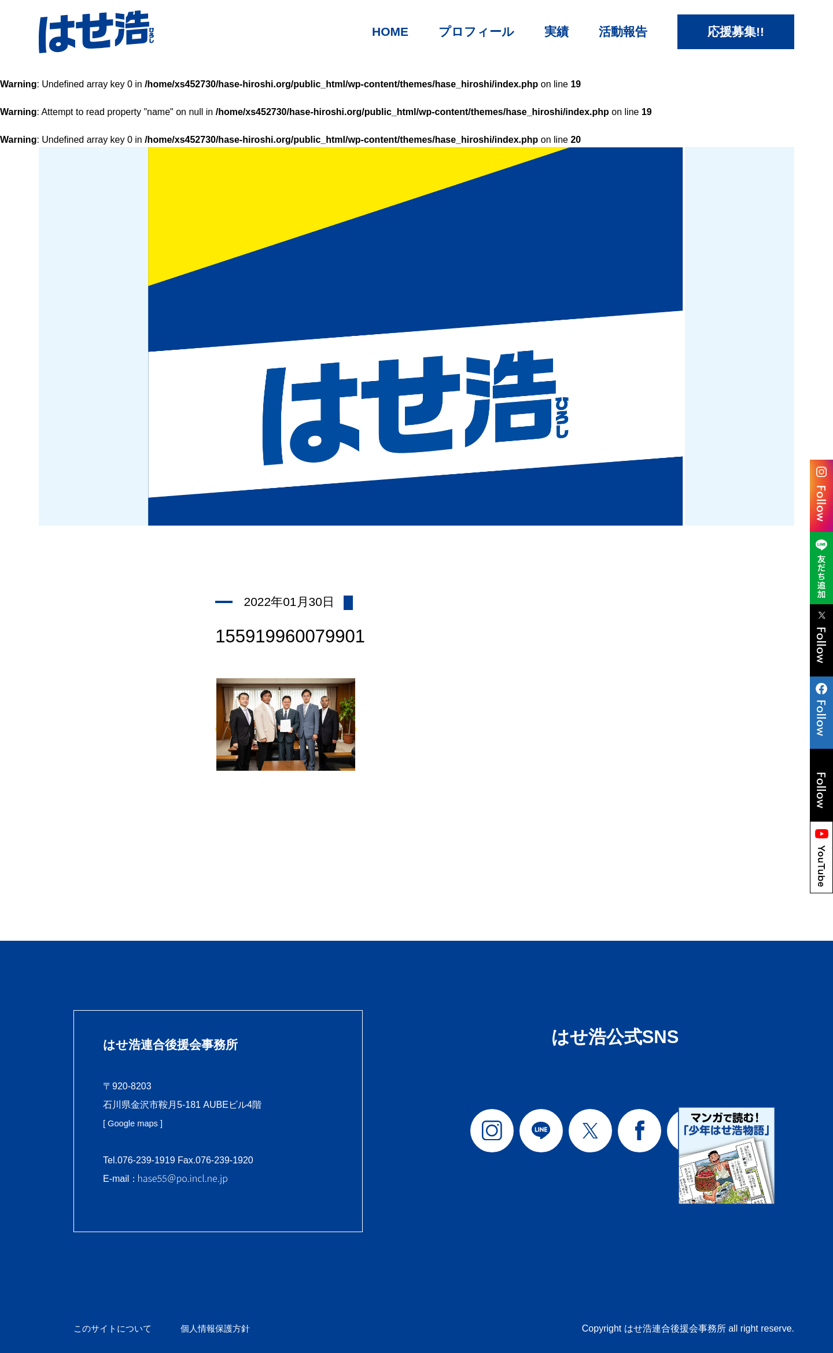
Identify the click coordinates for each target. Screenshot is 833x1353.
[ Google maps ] (135, 1123)
